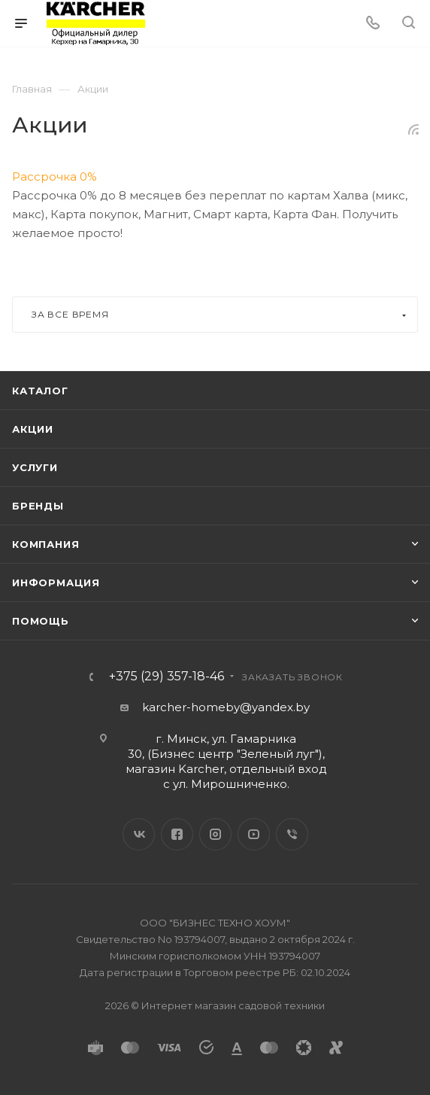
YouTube (254, 834)
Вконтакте (139, 834)
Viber (292, 834)
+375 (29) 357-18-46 (166, 677)
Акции (32, 429)
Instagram (215, 834)
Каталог (40, 391)
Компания (45, 544)
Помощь (40, 621)
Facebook (177, 834)
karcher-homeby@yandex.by (226, 707)
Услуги (35, 467)
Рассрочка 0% (54, 176)
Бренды (38, 506)
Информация (56, 582)
